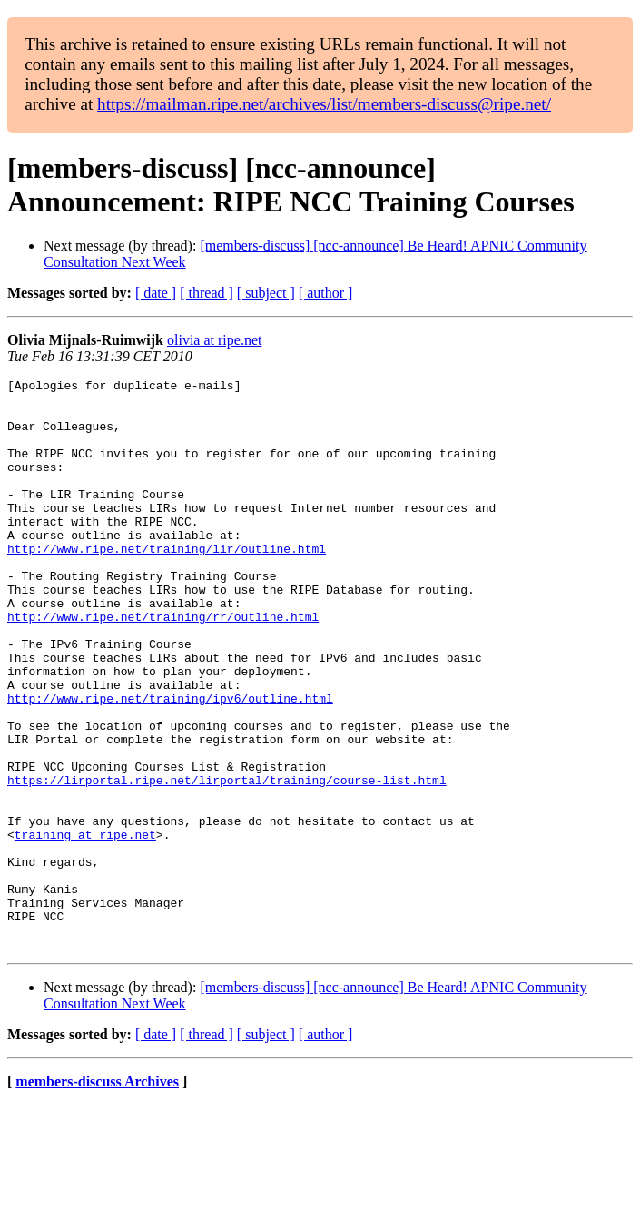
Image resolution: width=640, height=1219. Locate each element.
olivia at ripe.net (214, 340)
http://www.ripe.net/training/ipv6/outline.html (170, 763)
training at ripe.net (85, 927)
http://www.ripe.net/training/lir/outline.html (166, 583)
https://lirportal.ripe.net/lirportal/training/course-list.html (227, 861)
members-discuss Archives (97, 1196)
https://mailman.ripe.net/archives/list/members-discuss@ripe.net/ (324, 103)
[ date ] (155, 292)
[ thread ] (206, 292)
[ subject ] (266, 292)
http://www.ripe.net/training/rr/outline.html (163, 665)
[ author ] (326, 292)
